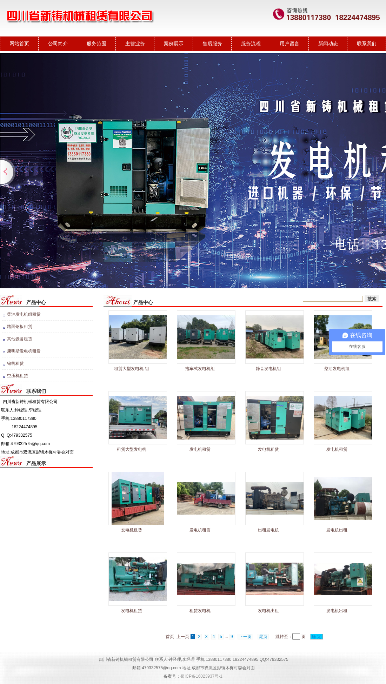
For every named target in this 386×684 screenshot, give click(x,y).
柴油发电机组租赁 (24, 314)
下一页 (245, 636)
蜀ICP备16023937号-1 (201, 676)
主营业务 (135, 43)
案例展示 (174, 43)
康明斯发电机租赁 (24, 351)
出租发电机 (268, 530)
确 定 (316, 636)
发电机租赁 (200, 449)
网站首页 (19, 43)
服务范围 (96, 43)
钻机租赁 (15, 363)
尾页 (263, 636)
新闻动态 (328, 43)
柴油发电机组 (337, 368)
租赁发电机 (200, 610)
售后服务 (212, 43)
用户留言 (289, 43)
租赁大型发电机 (131, 449)
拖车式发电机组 (200, 368)
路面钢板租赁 (19, 326)
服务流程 (251, 43)
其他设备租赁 (19, 338)
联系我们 (367, 43)
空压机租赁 (17, 375)
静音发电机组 (268, 368)
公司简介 (58, 43)
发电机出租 (336, 530)
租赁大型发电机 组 (131, 368)
